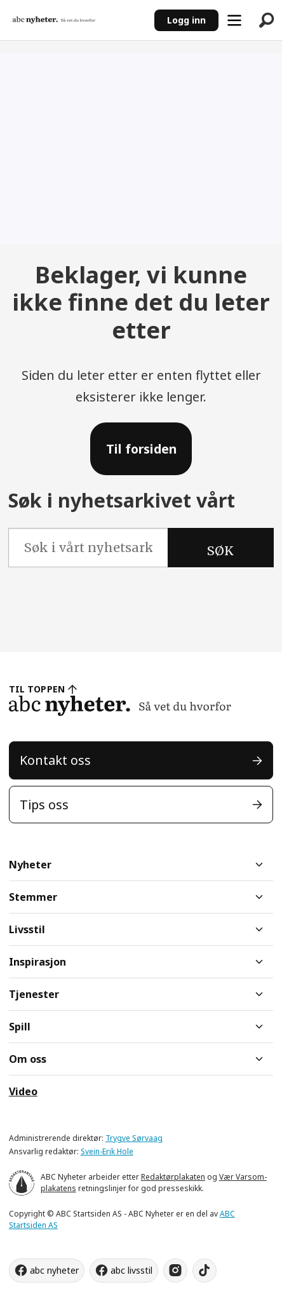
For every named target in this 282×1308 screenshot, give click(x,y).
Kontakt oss (55, 760)
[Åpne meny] (234, 20)
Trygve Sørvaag (134, 1138)
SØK (220, 550)
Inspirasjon (37, 962)
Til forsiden (141, 448)
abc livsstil (131, 1270)
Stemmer (33, 897)
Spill (19, 1027)
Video (23, 1091)
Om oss (27, 1059)
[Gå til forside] (54, 20)
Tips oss (44, 804)
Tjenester (34, 994)
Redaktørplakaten (173, 1176)
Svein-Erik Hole (107, 1151)
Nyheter (30, 865)
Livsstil (27, 929)
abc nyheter (54, 1270)
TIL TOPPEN (37, 689)
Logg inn (186, 20)
